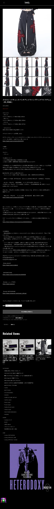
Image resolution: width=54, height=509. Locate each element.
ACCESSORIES (8, 392)
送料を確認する (19, 317)
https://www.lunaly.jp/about (10, 265)
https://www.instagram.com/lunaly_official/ (15, 293)
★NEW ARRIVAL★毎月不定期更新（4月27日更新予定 (18, 383)
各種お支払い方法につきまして (12, 370)
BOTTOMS (7, 390)
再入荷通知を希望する (27, 311)
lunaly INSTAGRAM (9, 435)
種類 (4, 305)
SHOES (6, 395)
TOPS (6, 387)
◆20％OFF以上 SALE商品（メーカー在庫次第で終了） (18, 375)
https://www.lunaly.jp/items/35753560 (13, 197)
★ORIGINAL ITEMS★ (10, 385)
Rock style (7, 402)
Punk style (7, 404)
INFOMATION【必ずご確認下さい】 (14, 373)
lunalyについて (8, 420)
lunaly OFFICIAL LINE (10, 437)
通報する (13, 324)
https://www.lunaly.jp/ (9, 284)
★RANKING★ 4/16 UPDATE (12, 380)
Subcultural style (9, 407)
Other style (7, 409)
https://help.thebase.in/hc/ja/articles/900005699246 (17, 222)
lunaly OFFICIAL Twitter (10, 439)
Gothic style (7, 400)
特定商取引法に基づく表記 (10, 429)
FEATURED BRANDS (10, 412)
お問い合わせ (7, 424)
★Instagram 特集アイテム (11, 378)
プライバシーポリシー (9, 426)
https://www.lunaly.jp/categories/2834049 (14, 274)
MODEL (6, 414)
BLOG (6, 422)
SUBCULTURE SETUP (10, 397)
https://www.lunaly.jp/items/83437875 (13, 141)
